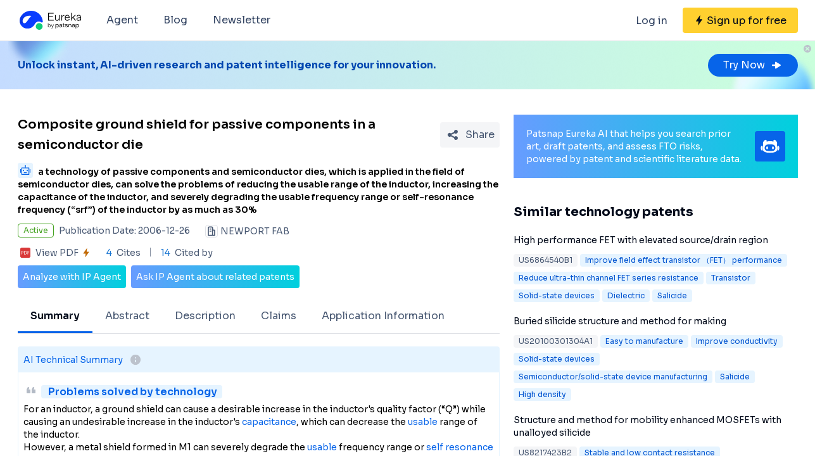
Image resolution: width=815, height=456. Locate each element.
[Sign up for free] (740, 20)
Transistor (730, 277)
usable (423, 422)
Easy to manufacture (644, 341)
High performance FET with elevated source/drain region (641, 240)
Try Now (753, 65)
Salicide (672, 295)
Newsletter (241, 20)
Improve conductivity (737, 341)
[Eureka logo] (49, 20)
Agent (122, 20)
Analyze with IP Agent (72, 276)
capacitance (269, 422)
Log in (651, 20)
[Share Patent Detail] (470, 135)
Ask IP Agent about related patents (215, 276)
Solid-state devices (557, 295)
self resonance (459, 447)
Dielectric (626, 295)
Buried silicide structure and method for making (620, 321)
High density (542, 394)
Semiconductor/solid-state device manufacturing (613, 376)
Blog (175, 20)
